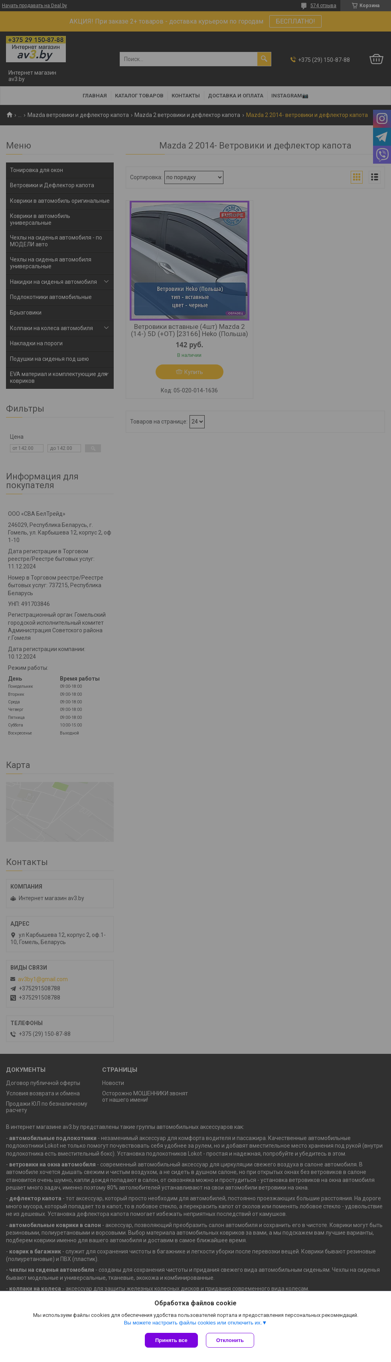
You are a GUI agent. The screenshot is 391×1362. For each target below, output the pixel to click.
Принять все (171, 1340)
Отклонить (230, 1340)
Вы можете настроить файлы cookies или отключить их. (193, 1323)
